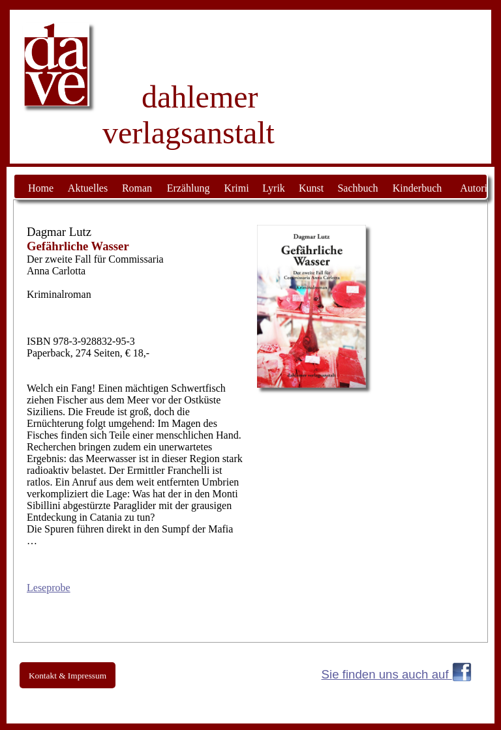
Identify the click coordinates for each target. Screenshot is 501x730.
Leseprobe (48, 587)
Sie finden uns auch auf (387, 674)
